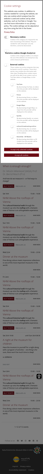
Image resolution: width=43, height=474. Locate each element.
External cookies (17, 64)
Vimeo (19, 95)
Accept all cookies (21, 155)
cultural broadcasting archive (26, 126)
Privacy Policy (9, 32)
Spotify (19, 116)
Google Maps (21, 105)
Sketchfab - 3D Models (24, 137)
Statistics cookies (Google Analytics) (20, 53)
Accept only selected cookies (21, 149)
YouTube (19, 84)
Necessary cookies (18, 37)
